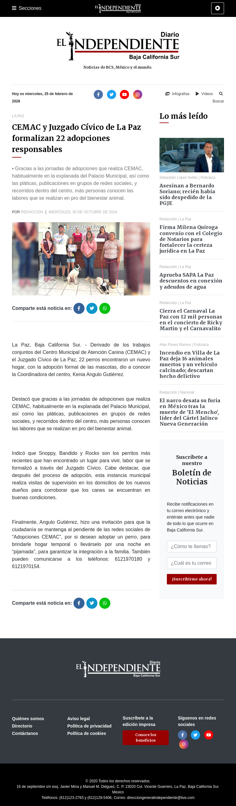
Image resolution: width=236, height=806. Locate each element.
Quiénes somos (28, 718)
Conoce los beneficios (145, 737)
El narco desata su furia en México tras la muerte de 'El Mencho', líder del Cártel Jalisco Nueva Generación (189, 412)
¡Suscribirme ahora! (192, 579)
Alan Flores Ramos (175, 345)
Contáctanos (25, 733)
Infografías (177, 94)
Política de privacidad (89, 726)
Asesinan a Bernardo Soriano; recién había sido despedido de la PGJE (187, 194)
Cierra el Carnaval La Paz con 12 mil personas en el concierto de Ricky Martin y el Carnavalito (190, 320)
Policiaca (208, 177)
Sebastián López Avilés (178, 177)
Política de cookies (86, 733)
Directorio (22, 726)
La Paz (18, 116)
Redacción (32, 212)
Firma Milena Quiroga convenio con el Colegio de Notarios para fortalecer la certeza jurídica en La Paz (190, 239)
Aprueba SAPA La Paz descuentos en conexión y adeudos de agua (190, 281)
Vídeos (204, 94)
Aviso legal (78, 718)
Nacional (187, 392)
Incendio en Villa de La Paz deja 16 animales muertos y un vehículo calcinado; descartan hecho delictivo (189, 364)
